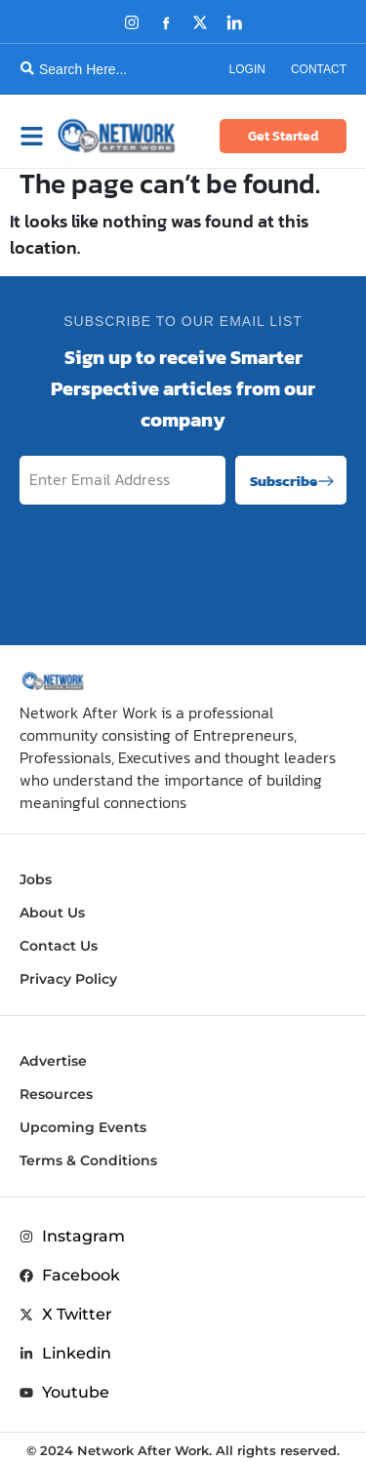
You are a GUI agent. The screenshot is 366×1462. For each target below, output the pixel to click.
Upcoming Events (83, 1127)
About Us (52, 912)
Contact (318, 69)
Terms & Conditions (88, 1160)
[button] (36, 136)
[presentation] (198, 569)
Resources (56, 1094)
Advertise (53, 1061)
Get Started (283, 136)
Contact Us (59, 945)
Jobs (36, 879)
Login (247, 69)
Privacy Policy (68, 979)
